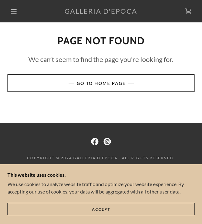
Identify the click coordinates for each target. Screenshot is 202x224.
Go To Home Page (101, 83)
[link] (101, 11)
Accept (101, 209)
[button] (16, 11)
